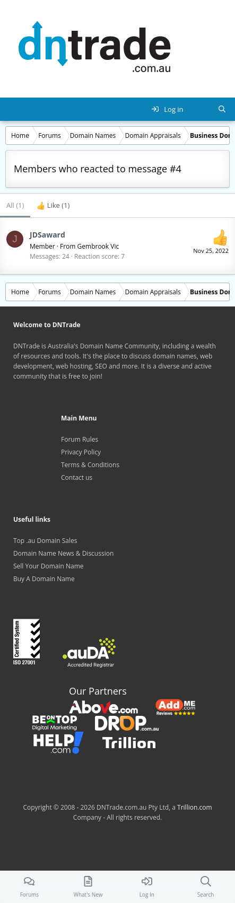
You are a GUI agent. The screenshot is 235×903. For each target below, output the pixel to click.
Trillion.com (194, 807)
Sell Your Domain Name (48, 566)
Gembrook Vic (98, 246)
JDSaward (47, 235)
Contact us (76, 477)
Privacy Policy (81, 452)
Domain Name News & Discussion (63, 553)
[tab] (53, 205)
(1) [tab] (15, 205)
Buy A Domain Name (44, 578)
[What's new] (201, 109)
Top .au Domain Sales (45, 540)
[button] (13, 109)
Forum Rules (79, 439)
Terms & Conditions (90, 464)
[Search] (222, 109)
